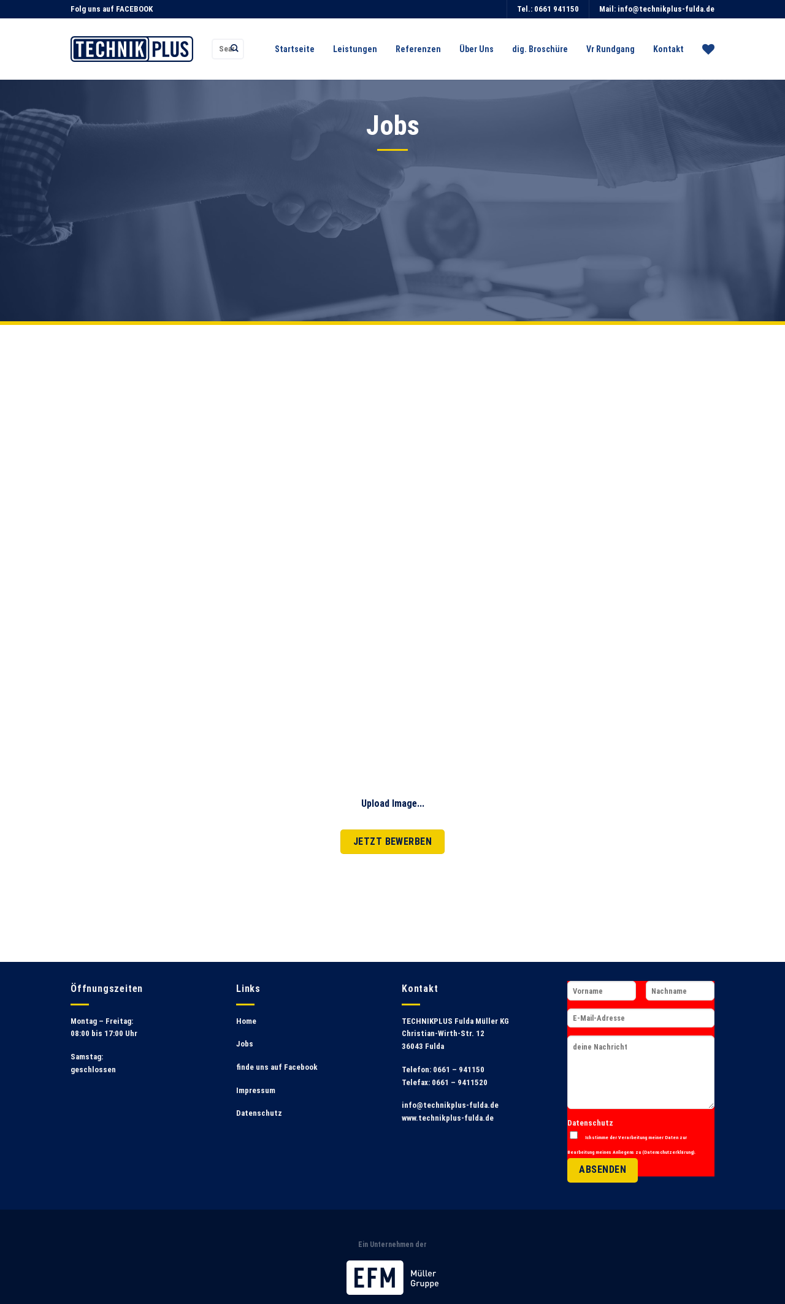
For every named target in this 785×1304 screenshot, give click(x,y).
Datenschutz (259, 1113)
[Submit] (235, 49)
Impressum (255, 1090)
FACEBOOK (134, 8)
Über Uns (476, 49)
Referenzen (418, 49)
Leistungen (355, 49)
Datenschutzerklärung (668, 1152)
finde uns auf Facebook (277, 1067)
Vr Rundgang (610, 49)
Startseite (295, 49)
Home (246, 1021)
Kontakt (668, 49)
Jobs (244, 1043)
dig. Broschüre (540, 49)
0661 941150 (556, 8)
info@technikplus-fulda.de (666, 8)
